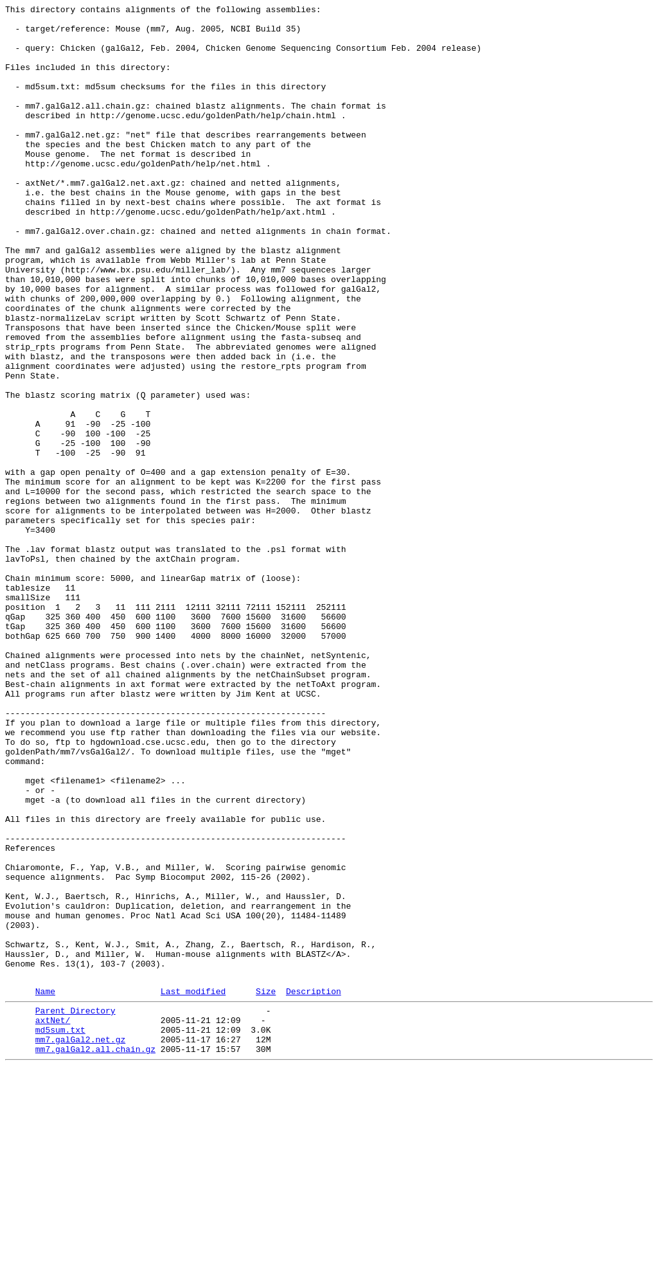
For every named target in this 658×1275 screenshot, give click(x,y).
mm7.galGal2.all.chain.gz (95, 1255)
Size (266, 1187)
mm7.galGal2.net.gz (80, 1243)
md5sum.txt (60, 1232)
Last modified (193, 1187)
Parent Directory (75, 1209)
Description (313, 1187)
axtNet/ (53, 1220)
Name (45, 1187)
